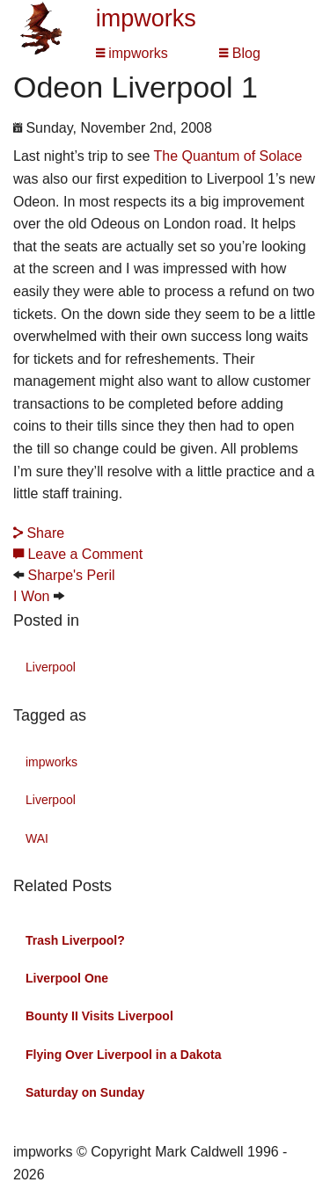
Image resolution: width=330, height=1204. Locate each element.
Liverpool (51, 667)
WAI (37, 838)
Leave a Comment (78, 554)
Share (38, 533)
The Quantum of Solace (228, 156)
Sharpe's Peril (70, 575)
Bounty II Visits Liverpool (99, 1016)
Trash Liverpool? (75, 940)
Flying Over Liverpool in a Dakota (124, 1055)
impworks (146, 18)
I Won (31, 596)
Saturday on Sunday (85, 1092)
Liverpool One (67, 978)
